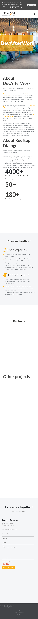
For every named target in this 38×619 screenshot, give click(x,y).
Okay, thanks (32, 5)
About (19, 616)
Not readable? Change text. (7, 561)
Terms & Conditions (19, 612)
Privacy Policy (19, 610)
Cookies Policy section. (16, 8)
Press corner (19, 617)
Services (19, 614)
